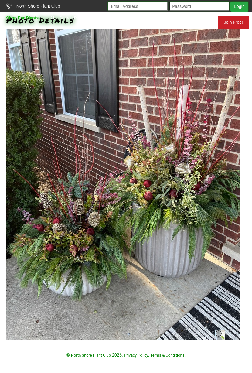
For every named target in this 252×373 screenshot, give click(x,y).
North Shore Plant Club (33, 6)
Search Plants (68, 17)
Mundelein (198, 22)
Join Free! (233, 22)
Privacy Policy (136, 355)
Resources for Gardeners (121, 22)
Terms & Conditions (167, 355)
